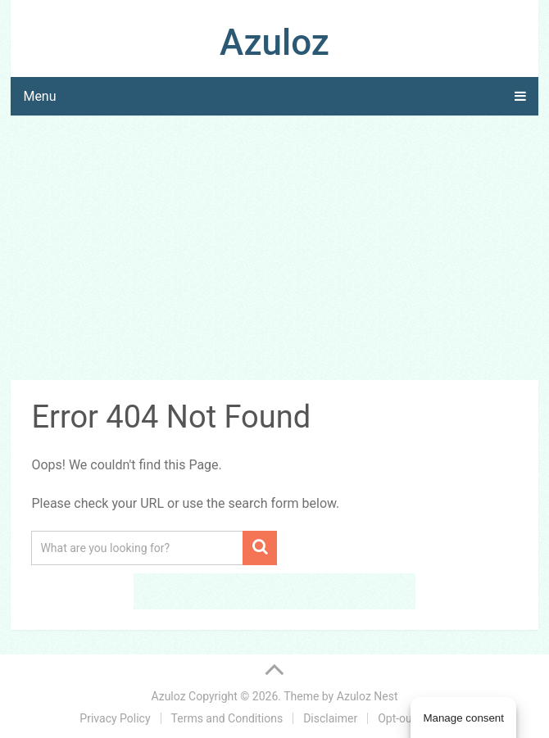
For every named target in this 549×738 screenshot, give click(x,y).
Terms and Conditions (227, 718)
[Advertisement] (274, 250)
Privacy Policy (114, 718)
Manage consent (463, 718)
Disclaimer (330, 718)
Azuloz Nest (367, 696)
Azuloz (274, 42)
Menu (39, 96)
